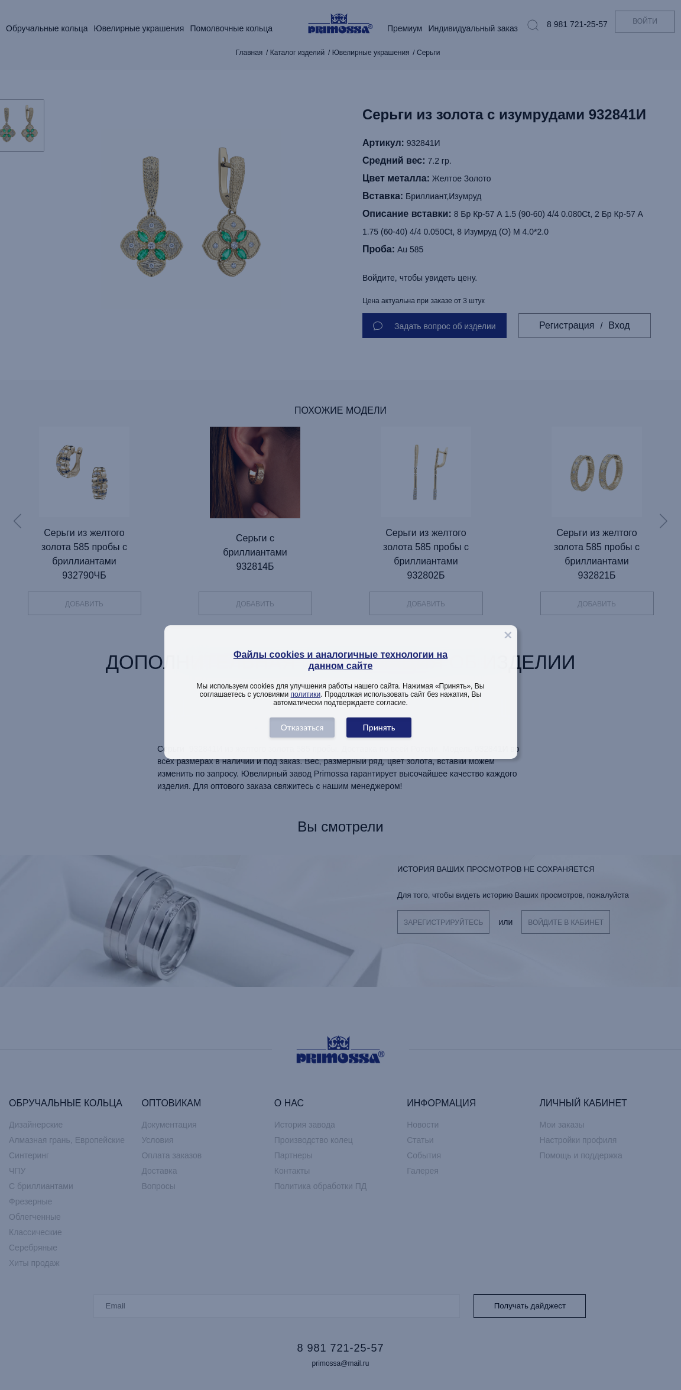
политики (306, 694)
